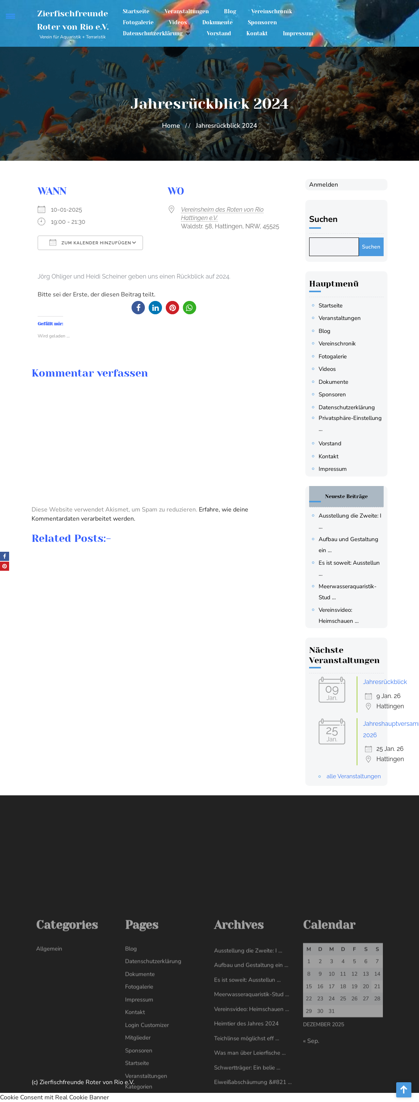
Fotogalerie (138, 22)
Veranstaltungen (187, 11)
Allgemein (49, 1052)
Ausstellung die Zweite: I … (248, 1054)
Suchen (323, 219)
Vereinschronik (271, 11)
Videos (178, 22)
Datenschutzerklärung (153, 33)
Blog (230, 11)
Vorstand (219, 33)
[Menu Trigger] (10, 16)
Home (171, 125)
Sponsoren (262, 22)
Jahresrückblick (385, 682)
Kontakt (257, 33)
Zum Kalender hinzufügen (90, 242)
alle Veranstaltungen (354, 776)
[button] (138, 307)
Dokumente (217, 22)
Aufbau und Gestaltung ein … (251, 1069)
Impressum (298, 33)
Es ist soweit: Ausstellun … (247, 1084)
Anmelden (323, 184)
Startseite (136, 11)
